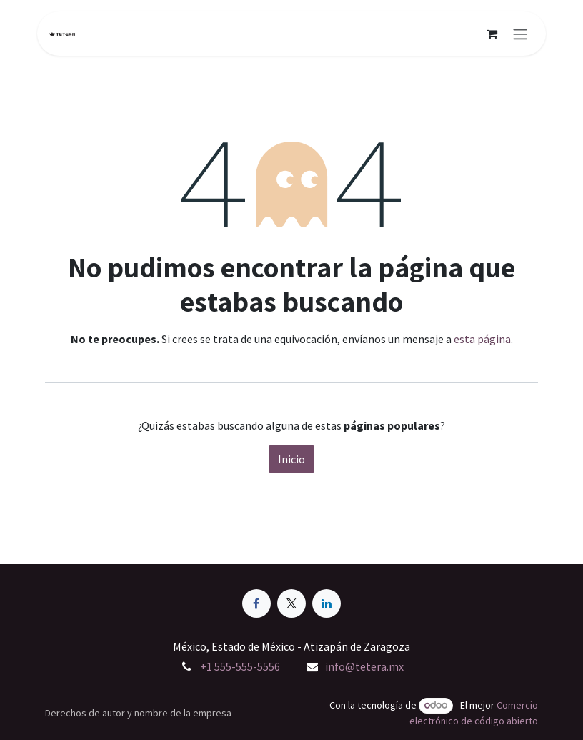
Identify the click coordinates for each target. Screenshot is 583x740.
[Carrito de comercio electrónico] (491, 33)
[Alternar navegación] (520, 34)
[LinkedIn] (326, 603)
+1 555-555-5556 (240, 666)
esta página (482, 339)
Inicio (291, 459)
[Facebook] (256, 603)
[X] (291, 603)
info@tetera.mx (364, 666)
